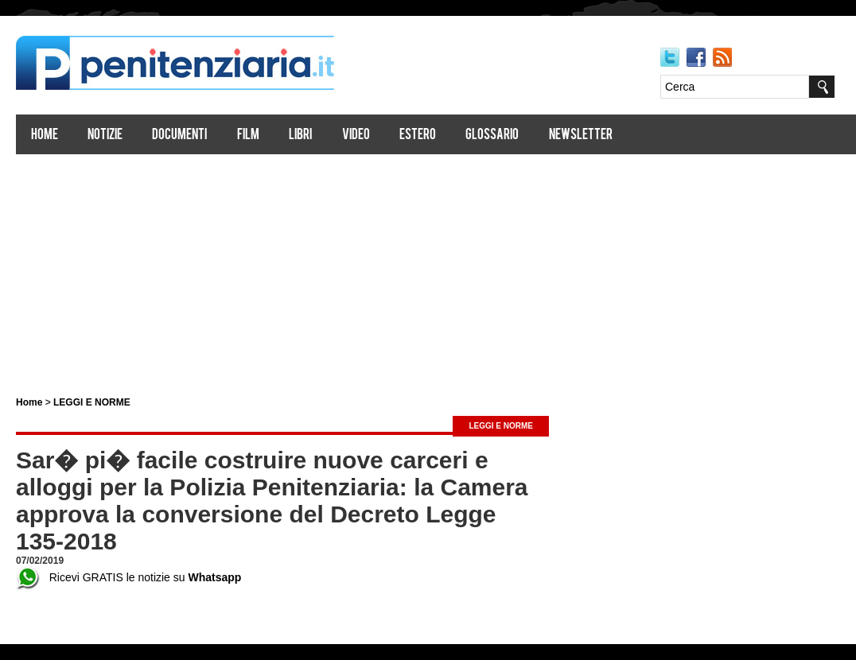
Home (44, 136)
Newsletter (581, 136)
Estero (417, 136)
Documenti (179, 136)
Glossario (492, 136)
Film (248, 136)
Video (356, 136)
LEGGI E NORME (91, 402)
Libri (300, 136)
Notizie (105, 136)
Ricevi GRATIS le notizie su (128, 577)
